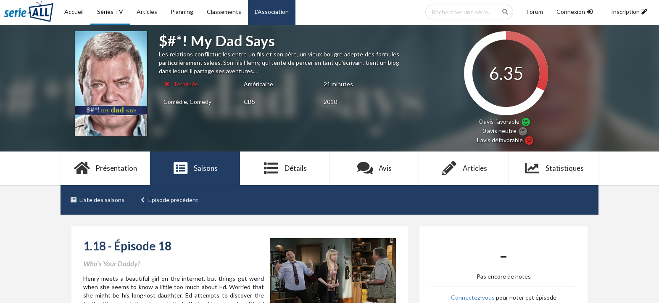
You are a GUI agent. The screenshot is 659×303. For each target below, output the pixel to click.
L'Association (272, 11)
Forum (535, 11)
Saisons (195, 168)
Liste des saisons (97, 199)
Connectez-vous (473, 297)
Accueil (74, 11)
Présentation (105, 168)
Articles (147, 11)
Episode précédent (169, 199)
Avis (374, 168)
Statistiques (554, 168)
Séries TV (110, 11)
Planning (182, 11)
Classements (224, 11)
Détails (285, 168)
